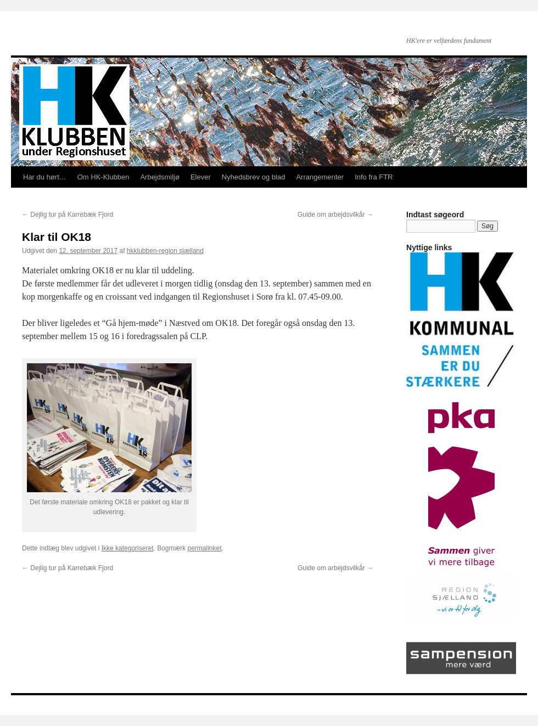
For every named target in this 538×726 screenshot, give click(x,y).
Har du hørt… (44, 177)
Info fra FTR (374, 177)
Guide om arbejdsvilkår (335, 214)
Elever (200, 177)
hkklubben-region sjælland (165, 251)
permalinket (204, 548)
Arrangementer (320, 177)
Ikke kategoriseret (128, 548)
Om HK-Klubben (103, 177)
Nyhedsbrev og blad (253, 177)
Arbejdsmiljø (160, 177)
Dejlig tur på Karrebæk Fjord (67, 214)
